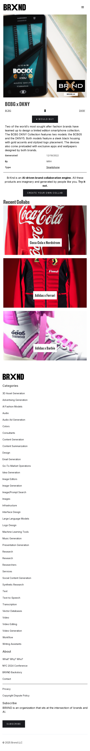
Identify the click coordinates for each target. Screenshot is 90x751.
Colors (6, 426)
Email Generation (11, 459)
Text (4, 591)
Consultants (8, 432)
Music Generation (12, 538)
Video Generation (12, 630)
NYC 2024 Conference (15, 665)
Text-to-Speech (11, 597)
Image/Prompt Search (14, 492)
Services (7, 571)
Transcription (9, 604)
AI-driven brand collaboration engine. (47, 177)
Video (5, 617)
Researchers (9, 564)
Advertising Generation (15, 399)
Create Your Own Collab (45, 193)
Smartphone (53, 167)
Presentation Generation (15, 545)
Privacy (6, 689)
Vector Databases (12, 611)
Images (6, 498)
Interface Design (11, 512)
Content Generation (13, 439)
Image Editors (9, 479)
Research (7, 551)
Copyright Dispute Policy (16, 695)
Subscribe (14, 724)
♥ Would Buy (45, 119)
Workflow (7, 637)
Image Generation (12, 485)
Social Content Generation (16, 578)
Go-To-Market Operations (16, 465)
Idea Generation (11, 472)
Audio (5, 413)
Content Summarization (15, 446)
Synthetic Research (13, 584)
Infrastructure (9, 505)
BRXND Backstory (12, 672)
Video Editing (9, 624)
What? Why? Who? (12, 659)
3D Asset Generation (13, 393)
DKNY (82, 110)
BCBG (8, 110)
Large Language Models (15, 518)
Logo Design (9, 525)
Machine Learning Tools (15, 531)
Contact (6, 678)
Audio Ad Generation (13, 419)
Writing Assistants (11, 644)
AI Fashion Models (12, 406)
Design (6, 452)
